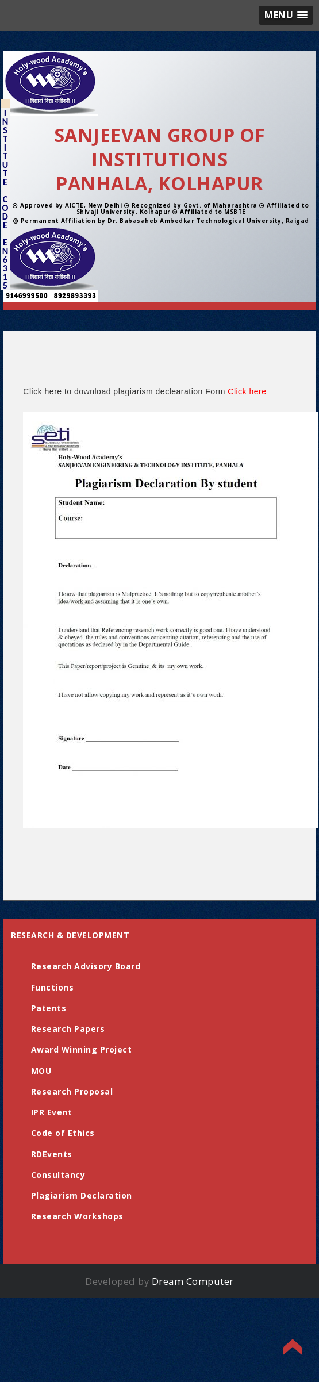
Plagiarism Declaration (81, 1195)
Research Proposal (72, 1091)
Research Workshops (77, 1216)
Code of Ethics (63, 1132)
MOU (41, 1070)
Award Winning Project (81, 1049)
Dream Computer (193, 1281)
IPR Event (51, 1112)
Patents (49, 1008)
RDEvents (51, 1154)
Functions (52, 987)
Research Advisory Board (86, 966)
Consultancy (58, 1174)
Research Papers (68, 1028)
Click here (247, 391)
